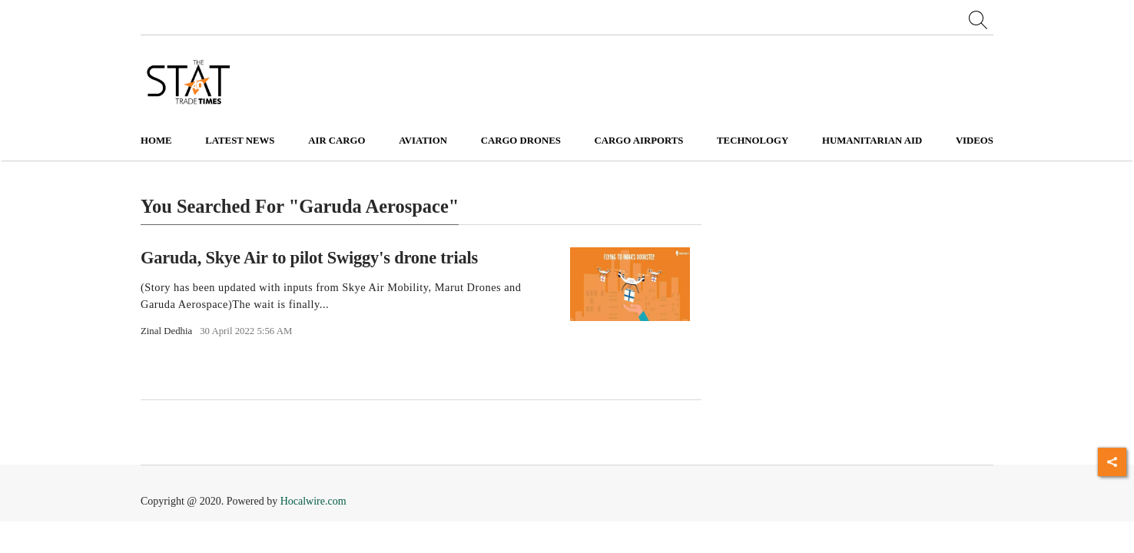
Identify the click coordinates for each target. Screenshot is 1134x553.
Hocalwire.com (313, 501)
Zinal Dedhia (166, 331)
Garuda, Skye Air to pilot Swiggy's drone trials (309, 257)
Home (156, 140)
